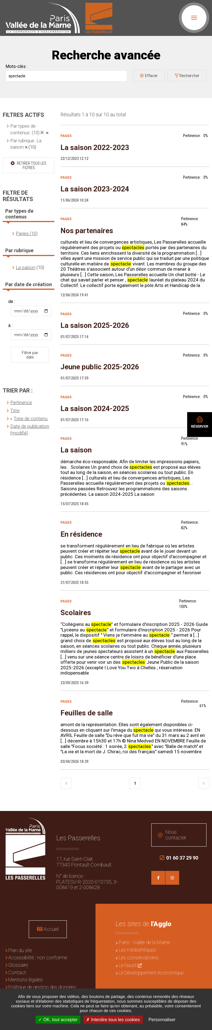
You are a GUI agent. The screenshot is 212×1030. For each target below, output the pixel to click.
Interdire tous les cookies (113, 1019)
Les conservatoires (139, 957)
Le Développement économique (151, 973)
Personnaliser (162, 1019)
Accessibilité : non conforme (37, 957)
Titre (15, 410)
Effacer (151, 75)
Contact (17, 972)
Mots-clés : (17, 66)
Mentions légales (25, 979)
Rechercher (189, 75)
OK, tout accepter (58, 1019)
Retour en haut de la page (203, 819)
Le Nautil (127, 965)
